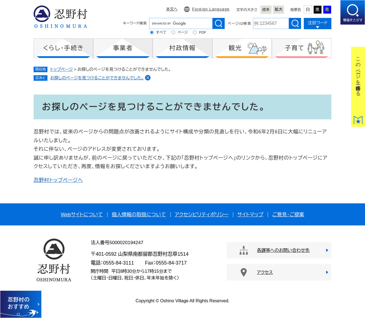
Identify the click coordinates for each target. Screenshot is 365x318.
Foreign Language (211, 9)
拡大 (279, 9)
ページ (183, 32)
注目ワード (318, 22)
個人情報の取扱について (139, 214)
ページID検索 (239, 23)
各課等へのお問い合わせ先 (283, 250)
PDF (202, 32)
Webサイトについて (82, 214)
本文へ (172, 9)
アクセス (265, 272)
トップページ (61, 69)
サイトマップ (250, 214)
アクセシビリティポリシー (202, 214)
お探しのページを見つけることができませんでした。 (97, 78)
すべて (161, 32)
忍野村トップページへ (58, 180)
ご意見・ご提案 (288, 214)
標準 (266, 10)
